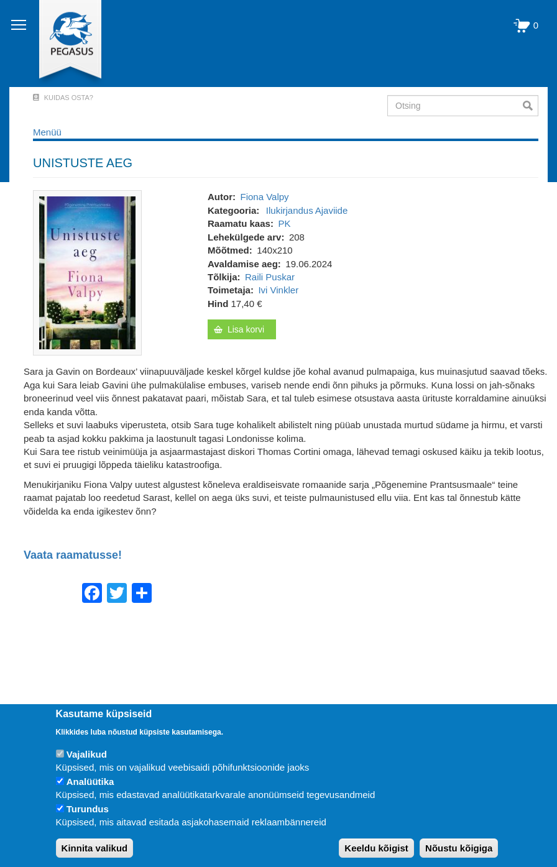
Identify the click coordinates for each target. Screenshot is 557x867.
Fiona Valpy (264, 196)
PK (284, 223)
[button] (87, 272)
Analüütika (90, 781)
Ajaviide (331, 210)
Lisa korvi (246, 329)
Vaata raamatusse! (73, 555)
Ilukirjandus (289, 210)
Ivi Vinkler (278, 290)
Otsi (530, 105)
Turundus (88, 809)
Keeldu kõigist (376, 848)
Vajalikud (87, 754)
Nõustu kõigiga (458, 848)
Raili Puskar (270, 277)
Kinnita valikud (95, 848)
